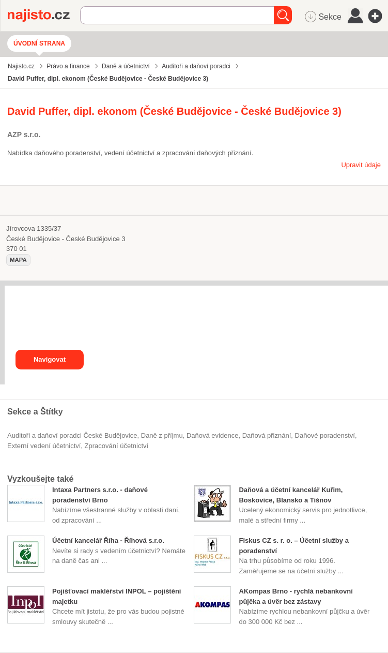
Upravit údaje (361, 165)
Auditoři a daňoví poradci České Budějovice (72, 435)
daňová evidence (212, 435)
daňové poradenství (325, 435)
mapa (18, 260)
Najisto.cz (44, 15)
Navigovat (50, 359)
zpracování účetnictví (117, 446)
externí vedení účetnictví (44, 446)
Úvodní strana (39, 43)
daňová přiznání (266, 435)
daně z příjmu (162, 435)
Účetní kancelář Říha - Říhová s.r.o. (108, 540)
